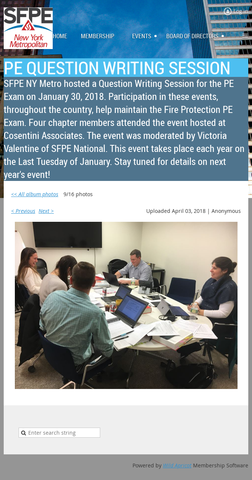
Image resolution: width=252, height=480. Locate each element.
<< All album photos (34, 194)
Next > (46, 210)
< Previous (23, 210)
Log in (240, 10)
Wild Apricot (177, 465)
